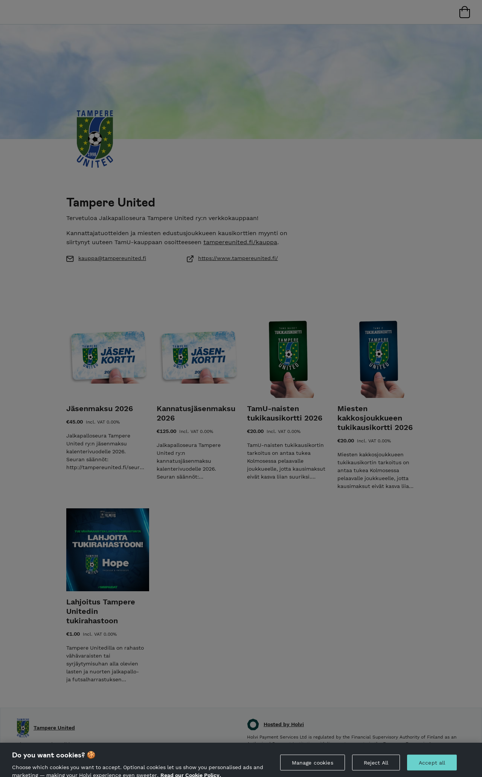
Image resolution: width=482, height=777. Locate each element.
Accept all (432, 768)
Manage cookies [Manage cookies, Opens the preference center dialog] (312, 768)
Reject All (376, 768)
